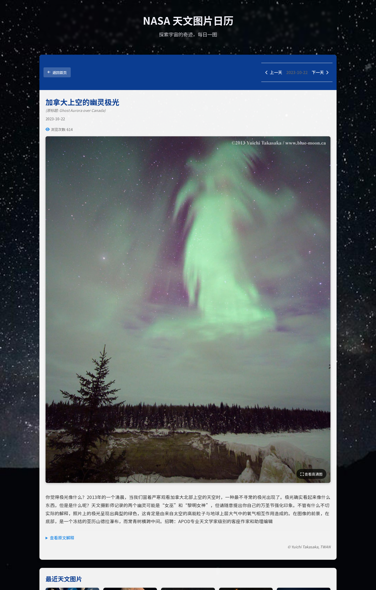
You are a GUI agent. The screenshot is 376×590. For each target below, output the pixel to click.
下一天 (320, 72)
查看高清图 (311, 474)
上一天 (273, 72)
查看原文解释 (62, 538)
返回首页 (57, 72)
